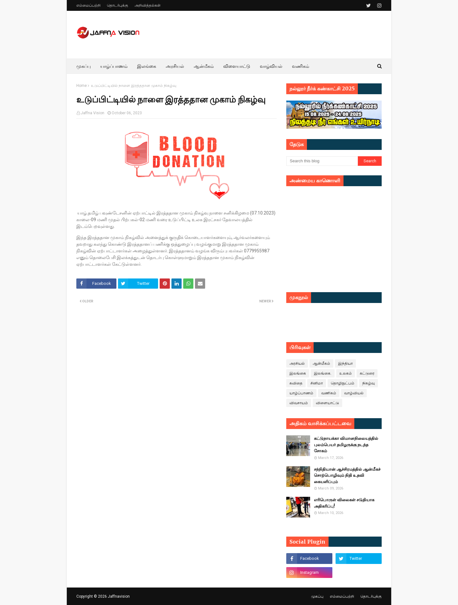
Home (81, 85)
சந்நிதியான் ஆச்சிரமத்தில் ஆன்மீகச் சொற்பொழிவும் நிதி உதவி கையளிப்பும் (347, 475)
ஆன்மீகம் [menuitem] (204, 66)
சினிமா (316, 383)
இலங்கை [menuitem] (146, 66)
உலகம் (345, 373)
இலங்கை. (322, 373)
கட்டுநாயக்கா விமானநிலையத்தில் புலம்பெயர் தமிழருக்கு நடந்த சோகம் (346, 445)
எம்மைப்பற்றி (88, 5)
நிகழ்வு (368, 383)
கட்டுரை (367, 373)
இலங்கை (297, 373)
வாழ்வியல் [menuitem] (271, 66)
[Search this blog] (322, 161)
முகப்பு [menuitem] (83, 66)
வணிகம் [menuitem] (300, 66)
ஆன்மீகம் (321, 363)
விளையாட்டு (327, 403)
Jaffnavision (119, 596)
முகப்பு (317, 596)
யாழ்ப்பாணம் (301, 393)
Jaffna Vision (92, 113)
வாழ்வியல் (354, 393)
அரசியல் (297, 363)
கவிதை (295, 383)
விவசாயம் (298, 403)
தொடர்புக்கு (117, 5)
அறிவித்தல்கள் (148, 5)
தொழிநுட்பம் (342, 383)
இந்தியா (345, 363)
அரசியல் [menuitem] (175, 66)
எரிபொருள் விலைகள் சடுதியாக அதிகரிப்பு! (344, 503)
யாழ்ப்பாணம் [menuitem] (114, 66)
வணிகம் (328, 393)
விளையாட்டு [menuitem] (236, 66)
